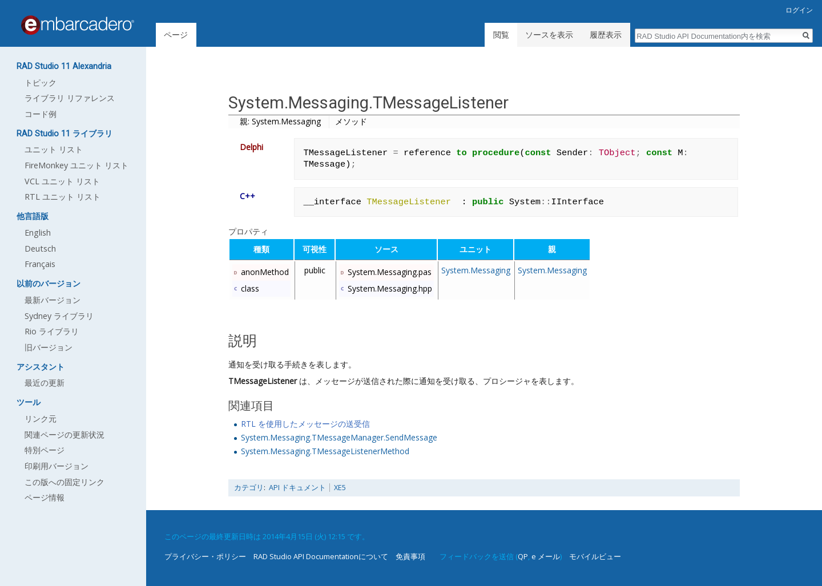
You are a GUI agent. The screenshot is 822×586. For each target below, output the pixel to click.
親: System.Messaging (280, 121)
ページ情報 (45, 497)
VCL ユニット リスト (62, 181)
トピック (41, 82)
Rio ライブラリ (52, 331)
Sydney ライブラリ (59, 315)
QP (523, 556)
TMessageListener (262, 380)
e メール (545, 556)
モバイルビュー (595, 556)
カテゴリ (249, 487)
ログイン (799, 10)
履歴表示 (606, 34)
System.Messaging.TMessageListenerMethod (325, 451)
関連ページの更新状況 (64, 434)
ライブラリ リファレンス (70, 97)
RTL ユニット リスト (62, 196)
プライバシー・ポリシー (205, 556)
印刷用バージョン (56, 465)
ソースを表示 (549, 34)
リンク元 (41, 418)
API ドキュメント (297, 487)
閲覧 (501, 34)
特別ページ (45, 449)
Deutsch (40, 248)
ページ (176, 34)
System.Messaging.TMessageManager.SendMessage (339, 437)
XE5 (340, 487)
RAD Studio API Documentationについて (320, 556)
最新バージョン (52, 299)
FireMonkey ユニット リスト (76, 165)
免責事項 (410, 556)
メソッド (351, 121)
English (38, 232)
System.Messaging (475, 270)
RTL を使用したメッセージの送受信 (305, 423)
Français (40, 263)
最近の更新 (45, 382)
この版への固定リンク (64, 481)
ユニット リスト (54, 149)
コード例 (41, 113)
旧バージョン (48, 347)
